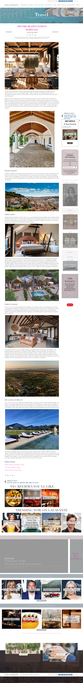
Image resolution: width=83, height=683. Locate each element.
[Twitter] (59, 1)
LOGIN (77, 1)
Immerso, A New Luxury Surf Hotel (13, 470)
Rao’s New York (50, 498)
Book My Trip (70, 304)
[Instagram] (63, 1)
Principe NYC (51, 619)
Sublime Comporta (9, 307)
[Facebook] (64, 1)
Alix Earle (11, 589)
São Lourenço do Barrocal (11, 402)
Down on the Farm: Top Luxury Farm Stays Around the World (31, 523)
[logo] (11, 5)
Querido (41, 106)
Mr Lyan (32, 498)
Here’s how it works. (45, 38)
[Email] (70, 1)
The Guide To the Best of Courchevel (22, 564)
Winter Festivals (51, 589)
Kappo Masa (31, 619)
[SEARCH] (52, 1)
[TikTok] (72, 1)
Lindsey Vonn (71, 589)
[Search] (56, 1)
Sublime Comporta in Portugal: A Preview (14, 464)
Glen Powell (71, 522)
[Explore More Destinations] (75, 556)
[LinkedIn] (66, 1)
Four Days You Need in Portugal (12, 467)
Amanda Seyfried (11, 522)
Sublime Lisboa (27, 217)
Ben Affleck (31, 589)
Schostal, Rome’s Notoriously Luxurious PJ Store (70, 240)
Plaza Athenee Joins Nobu (71, 619)
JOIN (74, 1)
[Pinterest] (61, 1)
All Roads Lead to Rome (51, 522)
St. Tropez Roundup (70, 124)
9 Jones (11, 619)
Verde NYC (14, 498)
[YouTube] (68, 1)
